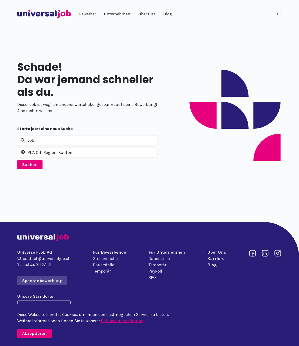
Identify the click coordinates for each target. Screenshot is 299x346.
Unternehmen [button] (117, 14)
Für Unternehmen (167, 252)
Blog (212, 264)
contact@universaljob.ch (44, 258)
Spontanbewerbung (42, 280)
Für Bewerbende (109, 252)
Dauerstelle (103, 264)
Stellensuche (105, 258)
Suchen (30, 164)
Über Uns (216, 252)
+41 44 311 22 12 (34, 264)
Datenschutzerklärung (122, 320)
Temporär (102, 271)
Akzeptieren (34, 333)
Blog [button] (167, 14)
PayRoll (155, 271)
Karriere (215, 258)
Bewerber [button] (87, 14)
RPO (152, 277)
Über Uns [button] (146, 14)
